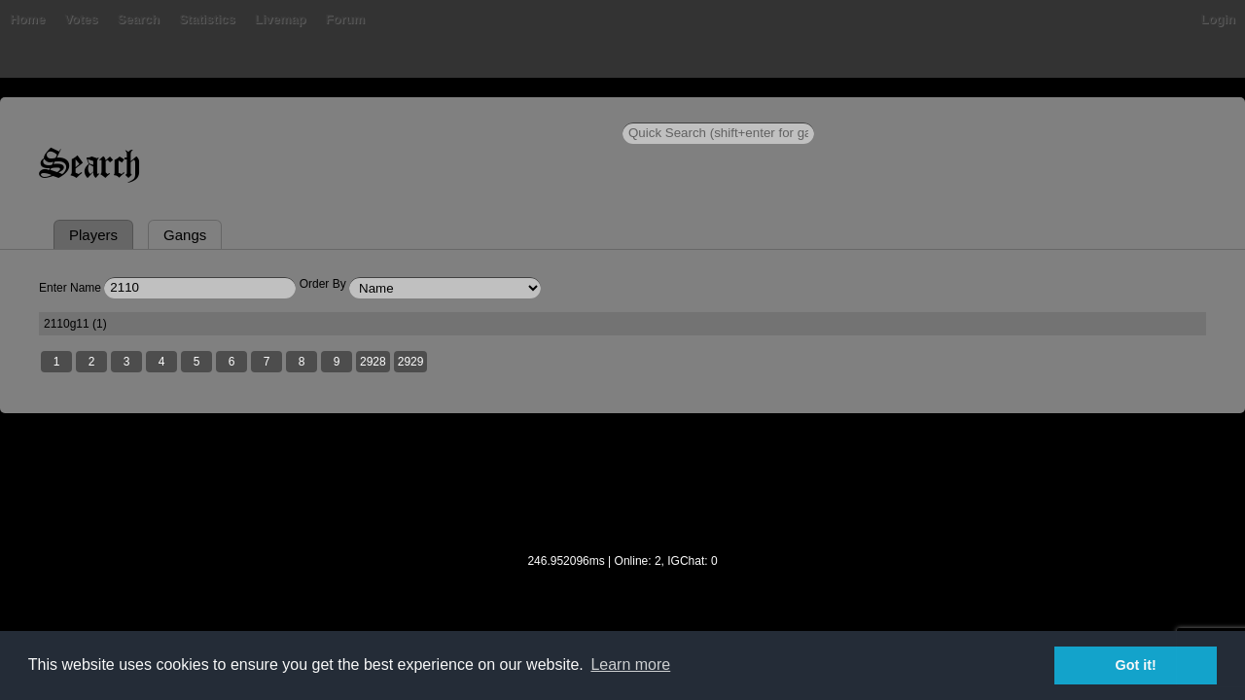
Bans (215, 111)
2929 (547, 458)
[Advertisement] (622, 592)
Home (163, 111)
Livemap (467, 111)
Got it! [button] (1136, 665)
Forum (531, 111)
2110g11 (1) (213, 418)
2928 (509, 458)
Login (1082, 111)
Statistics (394, 111)
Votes (267, 111)
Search (324, 111)
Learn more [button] (630, 664)
